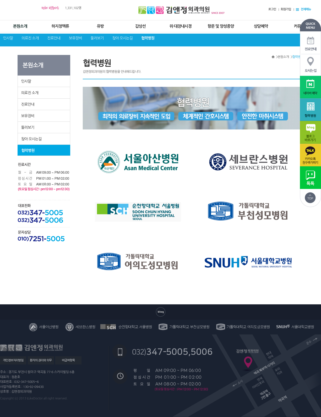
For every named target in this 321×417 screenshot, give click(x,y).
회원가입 (286, 9)
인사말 (8, 38)
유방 (100, 26)
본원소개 (20, 26)
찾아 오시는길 (122, 38)
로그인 (272, 9)
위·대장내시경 (181, 26)
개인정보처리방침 (13, 360)
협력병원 (147, 38)
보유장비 (75, 38)
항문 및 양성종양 (220, 26)
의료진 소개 (30, 38)
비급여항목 (68, 360)
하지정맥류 (60, 26)
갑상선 (140, 26)
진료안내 (53, 38)
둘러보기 (97, 38)
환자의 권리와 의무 (41, 360)
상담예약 (261, 26)
